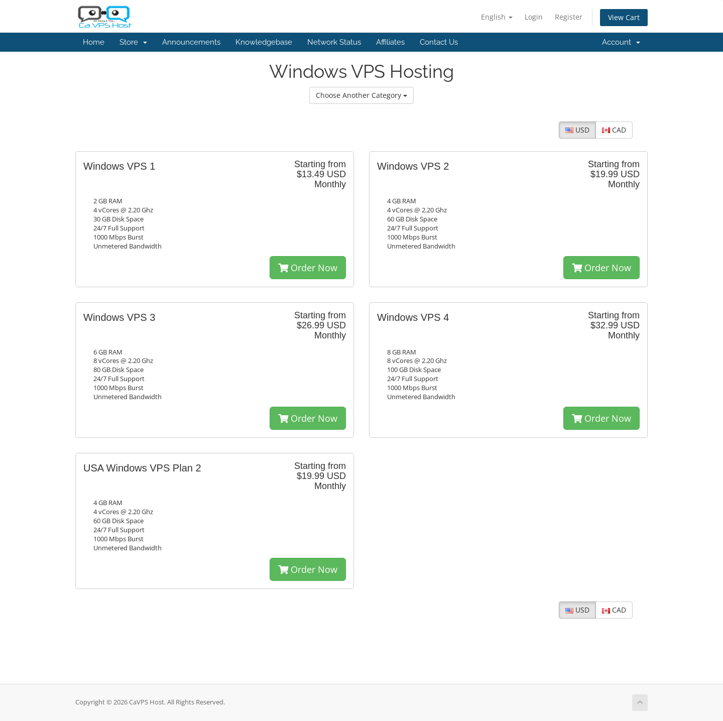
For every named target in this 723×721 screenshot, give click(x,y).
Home (93, 42)
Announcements (191, 42)
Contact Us (439, 42)
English (497, 17)
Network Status (334, 42)
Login (534, 17)
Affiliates (390, 42)
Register (568, 17)
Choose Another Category (361, 95)
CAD (614, 130)
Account (621, 42)
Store (133, 42)
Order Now (307, 268)
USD (577, 130)
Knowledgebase (263, 42)
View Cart (624, 17)
